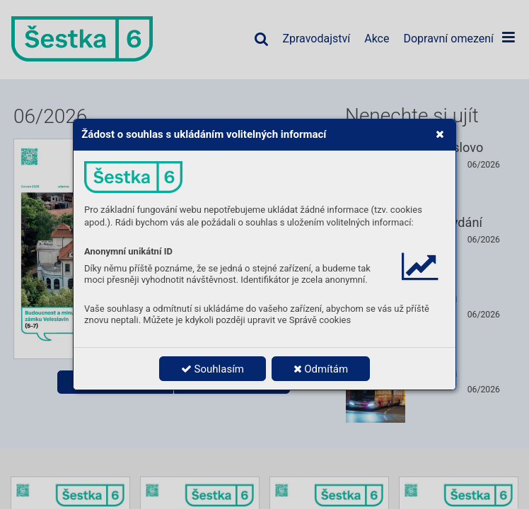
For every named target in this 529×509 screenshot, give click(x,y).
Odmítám (321, 369)
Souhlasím (212, 369)
